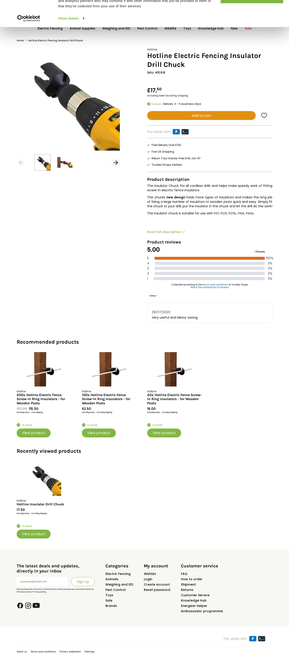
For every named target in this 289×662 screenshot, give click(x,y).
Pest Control (115, 590)
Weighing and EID (119, 584)
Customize (252, 24)
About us (22, 651)
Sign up (83, 581)
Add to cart (202, 115)
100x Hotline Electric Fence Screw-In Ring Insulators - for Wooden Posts (106, 399)
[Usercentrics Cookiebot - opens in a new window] (28, 44)
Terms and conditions (43, 651)
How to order (191, 579)
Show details (68, 44)
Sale (108, 600)
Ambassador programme (202, 611)
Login (148, 579)
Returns (187, 590)
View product (33, 432)
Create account (157, 584)
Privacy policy (39, 591)
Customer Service (195, 595)
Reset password (157, 590)
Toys (109, 595)
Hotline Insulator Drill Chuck (40, 504)
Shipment (188, 584)
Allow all (252, 11)
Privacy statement (70, 651)
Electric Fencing (118, 574)
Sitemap (89, 651)
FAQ (184, 574)
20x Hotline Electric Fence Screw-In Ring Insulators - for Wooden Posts (174, 399)
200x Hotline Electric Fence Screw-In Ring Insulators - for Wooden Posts (41, 399)
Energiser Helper (194, 606)
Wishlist (150, 574)
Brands (111, 606)
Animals (111, 579)
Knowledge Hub (193, 600)
